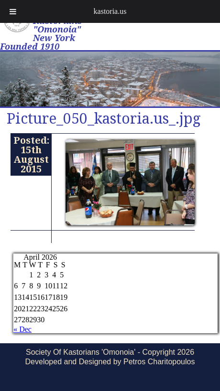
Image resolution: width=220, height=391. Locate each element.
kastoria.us (110, 11)
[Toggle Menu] (13, 11)
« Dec (22, 329)
